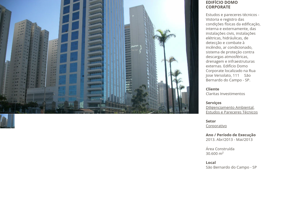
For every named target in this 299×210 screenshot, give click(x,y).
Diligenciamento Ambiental (229, 107)
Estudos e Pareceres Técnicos (232, 112)
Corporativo (216, 125)
